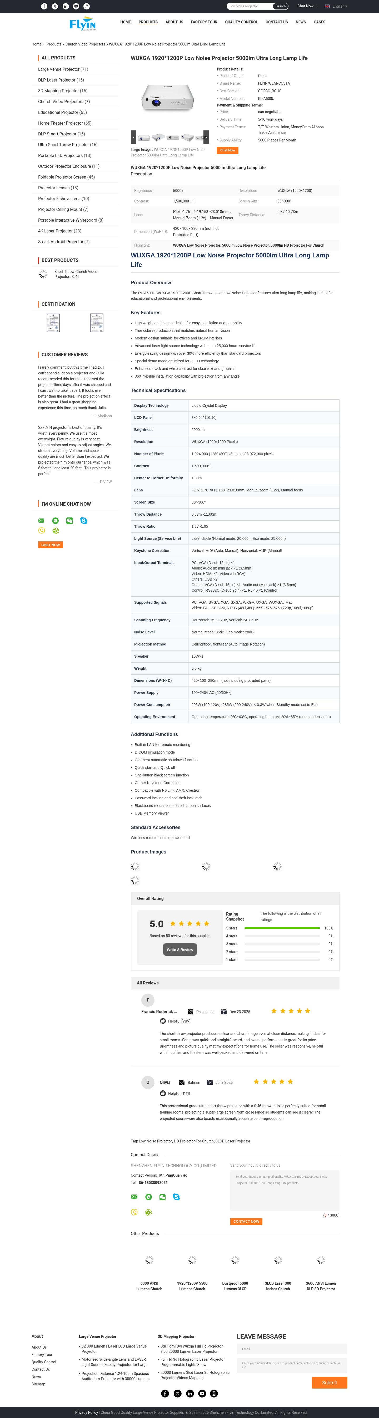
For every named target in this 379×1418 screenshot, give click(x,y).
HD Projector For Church (194, 1141)
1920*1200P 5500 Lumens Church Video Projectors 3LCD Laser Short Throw (192, 1286)
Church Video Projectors (85, 44)
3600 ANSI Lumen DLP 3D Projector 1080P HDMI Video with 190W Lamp (321, 1286)
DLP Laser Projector (56, 80)
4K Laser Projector (55, 230)
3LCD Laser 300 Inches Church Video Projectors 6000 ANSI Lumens (278, 1286)
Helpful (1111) (179, 1093)
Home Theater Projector (60, 123)
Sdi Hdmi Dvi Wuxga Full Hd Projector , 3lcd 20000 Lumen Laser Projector (192, 1349)
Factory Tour (204, 22)
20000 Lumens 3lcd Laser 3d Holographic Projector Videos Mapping (195, 1375)
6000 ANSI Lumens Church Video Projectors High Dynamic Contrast (149, 1286)
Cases (319, 22)
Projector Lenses (54, 187)
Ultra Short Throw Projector (63, 144)
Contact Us (277, 22)
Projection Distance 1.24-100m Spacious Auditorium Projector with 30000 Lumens (115, 1376)
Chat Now (305, 6)
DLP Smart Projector (57, 133)
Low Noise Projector (155, 1141)
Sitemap (38, 1384)
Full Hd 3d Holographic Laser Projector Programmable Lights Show (193, 1362)
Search (281, 6)
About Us (174, 22)
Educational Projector (58, 112)
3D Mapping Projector (58, 90)
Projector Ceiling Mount (60, 209)
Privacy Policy (86, 1412)
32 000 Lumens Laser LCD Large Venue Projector (114, 1349)
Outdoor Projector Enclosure (64, 166)
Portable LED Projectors (60, 155)
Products (148, 22)
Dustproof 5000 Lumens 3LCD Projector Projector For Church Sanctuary (235, 1286)
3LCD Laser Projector (233, 1141)
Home (125, 22)
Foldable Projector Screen (62, 177)
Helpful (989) (179, 1021)
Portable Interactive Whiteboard (67, 220)
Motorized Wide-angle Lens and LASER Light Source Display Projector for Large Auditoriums (114, 1362)
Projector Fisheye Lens (59, 198)
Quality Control (241, 22)
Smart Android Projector (60, 241)
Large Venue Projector (58, 69)
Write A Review (180, 950)
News (301, 22)
